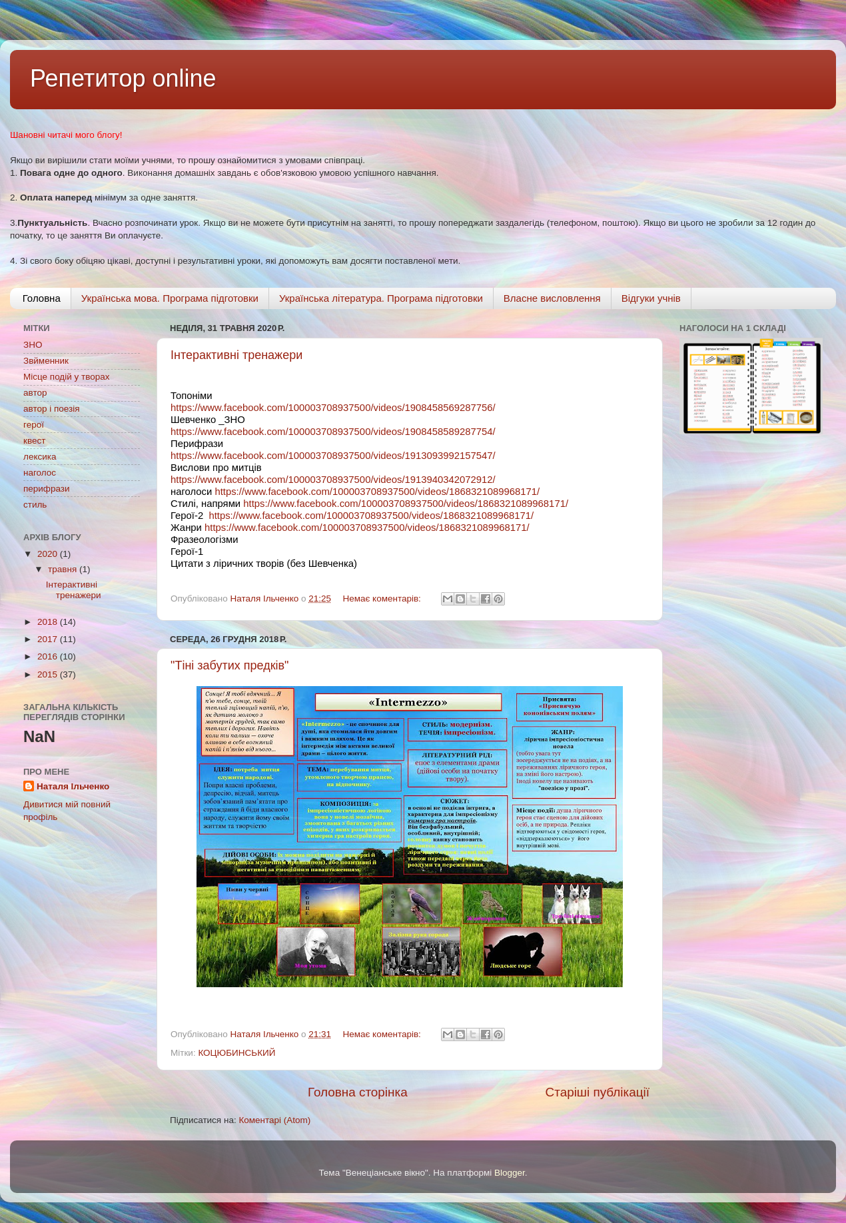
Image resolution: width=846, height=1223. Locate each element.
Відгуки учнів (651, 298)
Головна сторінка (358, 1092)
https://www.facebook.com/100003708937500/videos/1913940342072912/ (333, 479)
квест (34, 441)
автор (35, 393)
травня (63, 569)
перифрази (46, 489)
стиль (35, 505)
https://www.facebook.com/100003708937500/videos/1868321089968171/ (377, 491)
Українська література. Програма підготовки (381, 298)
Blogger (509, 1173)
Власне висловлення (552, 298)
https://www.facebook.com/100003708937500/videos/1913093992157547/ (333, 455)
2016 (48, 656)
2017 (48, 639)
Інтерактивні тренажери (236, 355)
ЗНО (32, 345)
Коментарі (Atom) (274, 1120)
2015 (48, 674)
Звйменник (46, 361)
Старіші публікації (597, 1092)
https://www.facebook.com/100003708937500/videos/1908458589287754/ (333, 431)
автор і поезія (51, 409)
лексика (39, 457)
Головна (42, 298)
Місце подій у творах (66, 377)
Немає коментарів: (382, 599)
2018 (48, 622)
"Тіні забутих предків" (230, 665)
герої (33, 425)
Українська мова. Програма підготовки (169, 298)
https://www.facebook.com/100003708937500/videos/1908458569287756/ (333, 407)
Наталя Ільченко (73, 786)
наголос (39, 473)
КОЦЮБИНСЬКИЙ (236, 1053)
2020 (48, 554)
